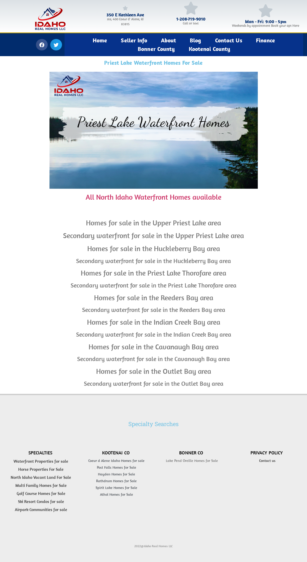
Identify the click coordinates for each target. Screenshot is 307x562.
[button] (42, 44)
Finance (265, 40)
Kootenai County (209, 49)
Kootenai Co (116, 453)
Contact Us (228, 40)
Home (100, 40)
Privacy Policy (266, 453)
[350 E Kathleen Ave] (125, 8)
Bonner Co (191, 453)
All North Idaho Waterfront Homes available (153, 196)
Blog (195, 40)
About (168, 40)
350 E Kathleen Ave (125, 15)
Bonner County (156, 49)
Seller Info (134, 40)
